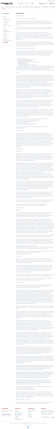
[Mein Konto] (45, 3)
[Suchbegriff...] (26, 3)
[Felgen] (20, 7)
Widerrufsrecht (6, 34)
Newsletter (5, 24)
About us (5, 16)
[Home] (3, 7)
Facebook (29, 411)
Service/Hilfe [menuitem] (51, 0)
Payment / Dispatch (6, 25)
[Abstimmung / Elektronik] (35, 7)
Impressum (5, 36)
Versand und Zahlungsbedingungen (7, 31)
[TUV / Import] (25, 7)
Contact (4, 17)
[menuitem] (26, 4)
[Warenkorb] (52, 3)
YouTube (29, 413)
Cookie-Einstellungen (7, 19)
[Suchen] (32, 3)
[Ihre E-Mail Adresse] (46, 417)
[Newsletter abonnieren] (53, 417)
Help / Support (6, 21)
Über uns (5, 33)
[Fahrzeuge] (52, 7)
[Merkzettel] (40, 3)
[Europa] (12, 7)
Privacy (4, 27)
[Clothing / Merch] (45, 7)
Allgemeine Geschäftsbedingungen (7, 40)
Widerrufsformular (18, 415)
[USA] (16, 7)
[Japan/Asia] (7, 7)
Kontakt (4, 29)
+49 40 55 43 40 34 (6, 414)
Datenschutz (5, 42)
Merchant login (6, 22)
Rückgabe (5, 38)
